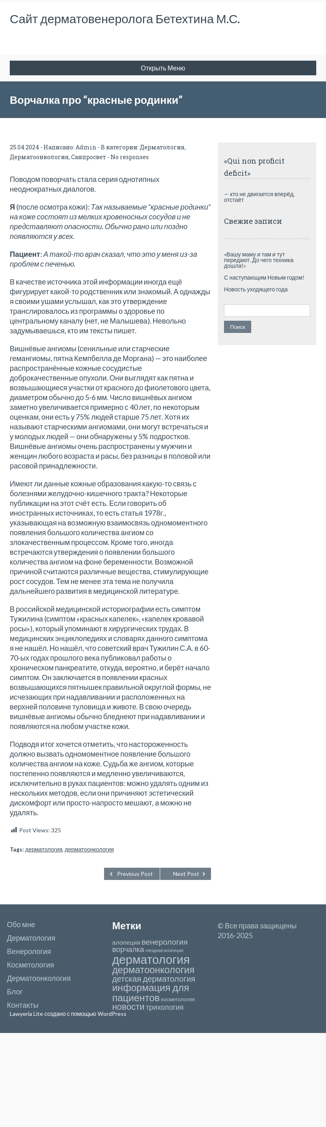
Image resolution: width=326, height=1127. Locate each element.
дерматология (43, 849)
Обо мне (21, 924)
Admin (86, 147)
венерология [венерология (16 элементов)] (164, 941)
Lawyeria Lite (27, 1013)
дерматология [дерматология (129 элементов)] (151, 959)
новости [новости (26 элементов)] (128, 1006)
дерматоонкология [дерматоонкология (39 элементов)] (153, 969)
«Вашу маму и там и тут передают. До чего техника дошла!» (258, 260)
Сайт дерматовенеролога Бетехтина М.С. (125, 18)
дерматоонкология (89, 849)
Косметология (30, 964)
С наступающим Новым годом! (264, 277)
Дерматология (162, 147)
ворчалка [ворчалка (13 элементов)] (128, 949)
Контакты (23, 1004)
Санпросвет (88, 157)
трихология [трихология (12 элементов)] (165, 1006)
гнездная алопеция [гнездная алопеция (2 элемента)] (165, 950)
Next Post (186, 873)
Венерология (29, 951)
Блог (15, 991)
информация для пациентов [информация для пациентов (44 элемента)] (150, 992)
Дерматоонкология (39, 157)
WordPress (111, 1013)
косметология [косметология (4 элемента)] (178, 999)
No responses (130, 157)
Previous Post (135, 873)
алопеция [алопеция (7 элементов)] (126, 942)
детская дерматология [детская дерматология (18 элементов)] (154, 978)
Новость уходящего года (256, 289)
